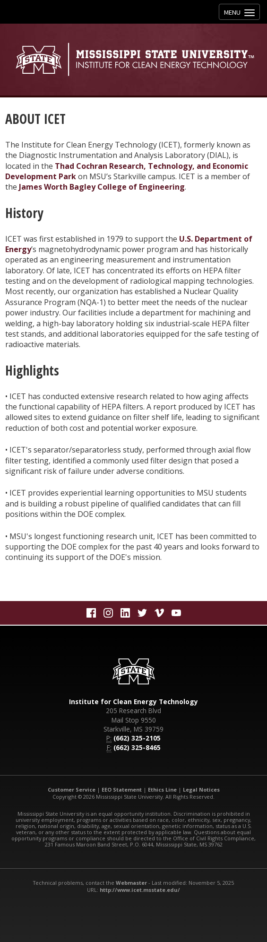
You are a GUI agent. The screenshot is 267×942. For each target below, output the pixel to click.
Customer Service (71, 789)
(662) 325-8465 (137, 747)
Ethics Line (162, 789)
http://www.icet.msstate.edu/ (140, 889)
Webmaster (131, 882)
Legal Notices (201, 789)
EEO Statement (122, 789)
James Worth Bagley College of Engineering (102, 187)
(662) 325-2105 (137, 737)
